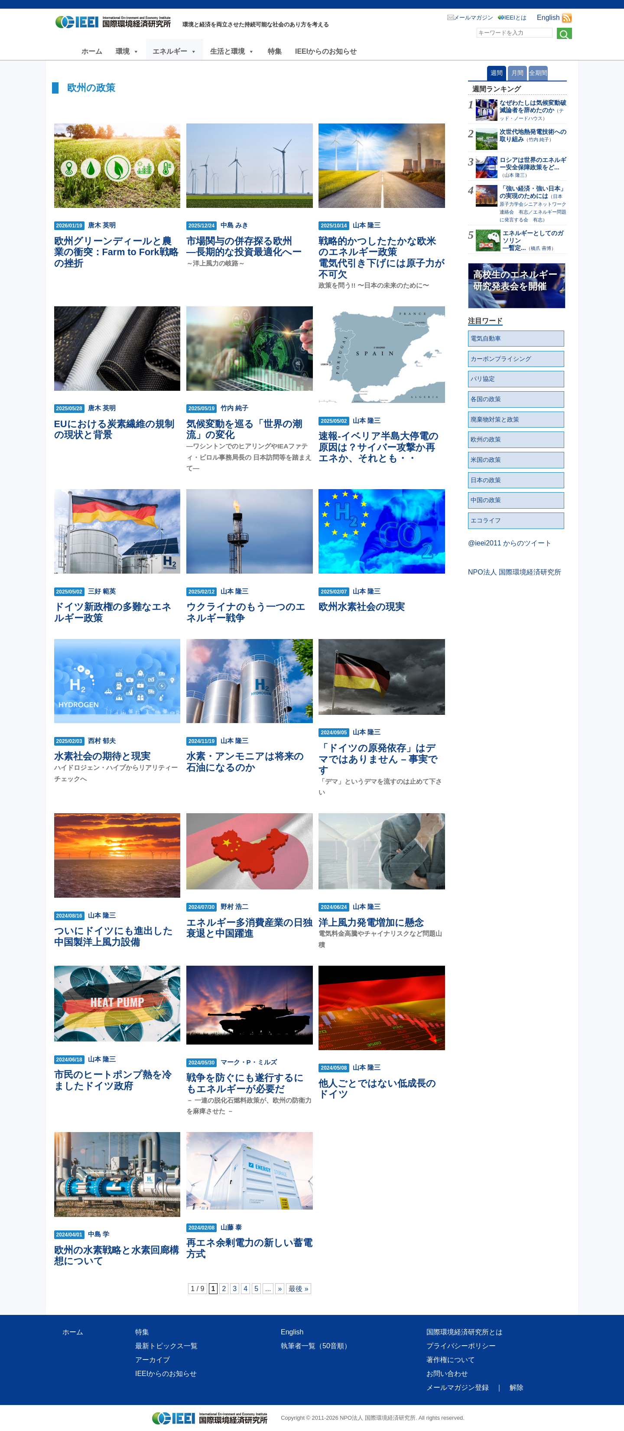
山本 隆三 (514, 175)
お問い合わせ (447, 1373)
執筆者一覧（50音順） (316, 1346)
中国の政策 (486, 499)
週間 (497, 72)
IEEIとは (515, 17)
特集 (275, 51)
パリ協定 (483, 378)
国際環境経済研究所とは (464, 1332)
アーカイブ (152, 1359)
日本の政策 (486, 480)
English (548, 17)
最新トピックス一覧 (166, 1346)
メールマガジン (473, 17)
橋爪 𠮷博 (541, 248)
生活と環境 (232, 51)
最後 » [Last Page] (298, 1288)
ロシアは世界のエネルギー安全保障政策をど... (533, 163)
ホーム (91, 51)
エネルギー (175, 51)
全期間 (538, 72)
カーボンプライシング (501, 358)
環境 (127, 51)
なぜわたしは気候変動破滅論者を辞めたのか (533, 106)
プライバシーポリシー (461, 1346)
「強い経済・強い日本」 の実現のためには (533, 192)
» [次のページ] (280, 1288)
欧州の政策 (486, 439)
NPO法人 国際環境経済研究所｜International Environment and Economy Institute (115, 24)
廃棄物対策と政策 (495, 419)
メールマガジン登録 (457, 1387)
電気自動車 (486, 338)
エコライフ (486, 520)
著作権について (450, 1359)
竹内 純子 (539, 139)
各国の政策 (486, 399)
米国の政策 (486, 459)
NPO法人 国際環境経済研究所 (514, 572)
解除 (516, 1387)
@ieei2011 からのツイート (510, 543)
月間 (517, 72)
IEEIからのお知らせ (326, 51)
